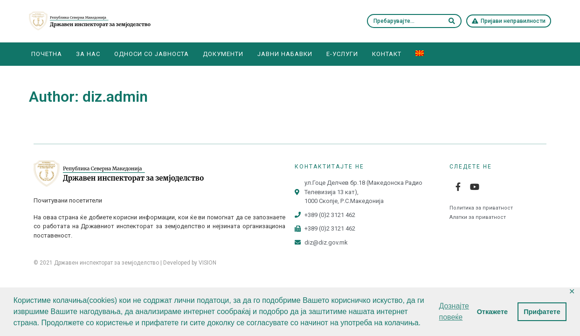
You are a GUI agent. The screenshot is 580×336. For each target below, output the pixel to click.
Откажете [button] (492, 311)
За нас (88, 53)
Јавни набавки (284, 53)
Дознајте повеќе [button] (454, 311)
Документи (223, 53)
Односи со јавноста (151, 53)
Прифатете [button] (542, 311)
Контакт (386, 53)
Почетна (46, 53)
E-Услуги (342, 53)
